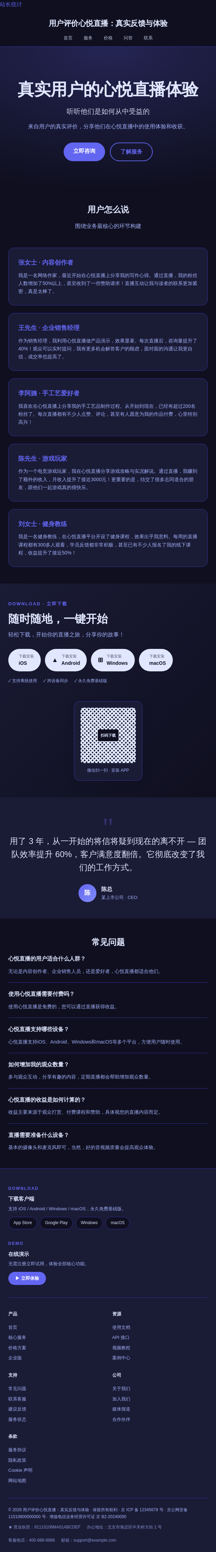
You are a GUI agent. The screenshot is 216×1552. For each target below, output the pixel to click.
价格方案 (17, 1347)
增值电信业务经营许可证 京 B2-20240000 (87, 1516)
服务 (88, 37)
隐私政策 (17, 1460)
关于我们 (121, 1388)
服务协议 (17, 1449)
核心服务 (17, 1337)
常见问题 (17, 1388)
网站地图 (17, 1480)
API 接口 (121, 1337)
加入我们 (121, 1399)
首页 (68, 37)
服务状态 (17, 1419)
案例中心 (121, 1357)
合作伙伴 (121, 1419)
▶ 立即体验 (27, 1278)
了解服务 (131, 152)
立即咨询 (84, 151)
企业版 (15, 1357)
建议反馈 (17, 1409)
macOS (117, 1222)
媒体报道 (121, 1409)
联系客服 (17, 1399)
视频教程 (121, 1347)
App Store (22, 1222)
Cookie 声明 (20, 1470)
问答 (128, 37)
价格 (108, 37)
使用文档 (121, 1327)
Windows (89, 1222)
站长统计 (11, 4)
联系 (148, 37)
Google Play (56, 1222)
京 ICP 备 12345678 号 (142, 1509)
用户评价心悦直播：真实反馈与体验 (108, 23)
